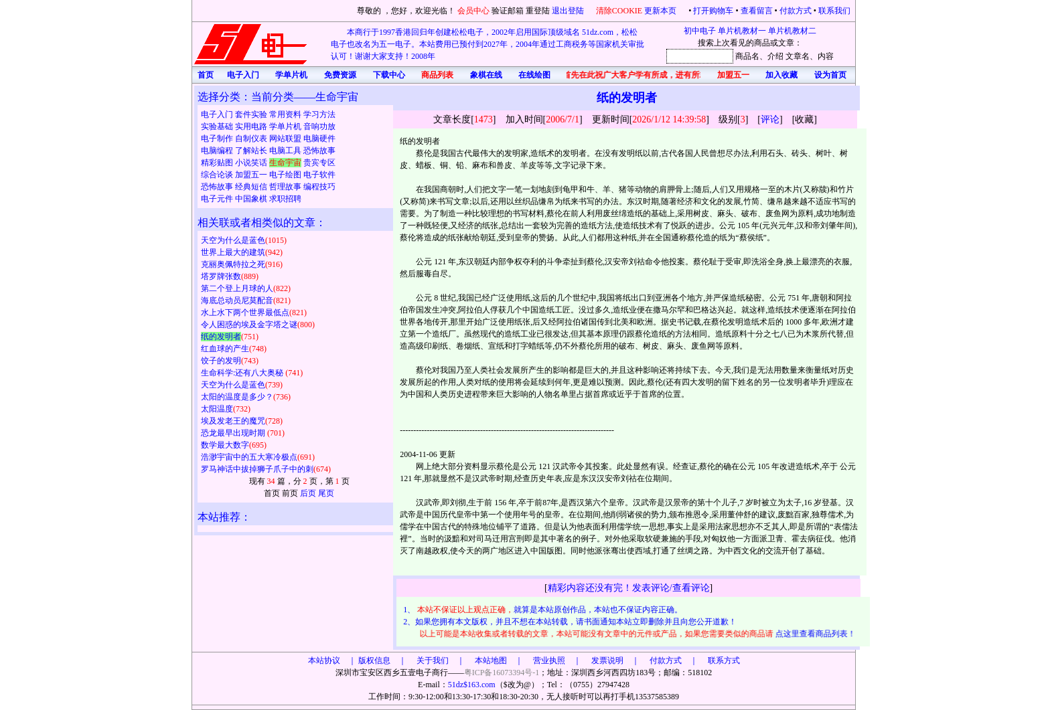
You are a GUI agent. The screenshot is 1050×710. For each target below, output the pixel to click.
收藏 (804, 119)
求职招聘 (285, 198)
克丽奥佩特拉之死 (233, 264)
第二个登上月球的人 (237, 288)
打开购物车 (713, 10)
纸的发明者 (221, 336)
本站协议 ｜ (332, 660)
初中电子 (700, 30)
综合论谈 (218, 174)
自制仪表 (252, 138)
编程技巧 (319, 186)
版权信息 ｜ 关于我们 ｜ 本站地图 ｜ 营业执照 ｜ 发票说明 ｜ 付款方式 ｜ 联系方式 (549, 660)
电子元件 (218, 198)
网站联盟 (286, 138)
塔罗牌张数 (221, 276)
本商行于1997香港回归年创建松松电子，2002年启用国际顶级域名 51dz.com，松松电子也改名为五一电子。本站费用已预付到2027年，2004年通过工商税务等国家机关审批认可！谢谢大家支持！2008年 (487, 44)
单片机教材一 (742, 30)
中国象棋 (252, 198)
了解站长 (252, 150)
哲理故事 (286, 186)
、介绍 (771, 56)
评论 (770, 119)
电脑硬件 (319, 138)
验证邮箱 (508, 10)
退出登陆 (569, 10)
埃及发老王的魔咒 (233, 421)
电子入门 (218, 114)
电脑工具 (286, 150)
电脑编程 (218, 150)
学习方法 (319, 114)
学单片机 (286, 126)
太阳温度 (217, 409)
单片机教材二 (792, 30)
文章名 (797, 56)
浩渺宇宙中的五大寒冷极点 (249, 457)
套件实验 (252, 114)
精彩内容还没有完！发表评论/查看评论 (629, 588)
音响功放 (319, 126)
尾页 (326, 493)
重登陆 (538, 10)
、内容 (822, 56)
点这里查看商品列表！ (816, 633)
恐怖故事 (319, 150)
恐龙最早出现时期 (234, 433)
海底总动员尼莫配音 (237, 300)
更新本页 (661, 10)
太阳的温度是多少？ (237, 397)
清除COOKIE (619, 10)
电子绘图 (286, 174)
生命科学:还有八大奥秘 (243, 372)
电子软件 (319, 174)
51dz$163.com (472, 684)
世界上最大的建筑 (233, 252)
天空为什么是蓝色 (233, 240)
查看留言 (757, 10)
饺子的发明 (221, 360)
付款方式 (795, 10)
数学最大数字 (225, 445)
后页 (308, 493)
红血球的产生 (225, 348)
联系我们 (834, 10)
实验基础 (218, 126)
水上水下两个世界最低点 (245, 312)
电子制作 (218, 138)
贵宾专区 (318, 162)
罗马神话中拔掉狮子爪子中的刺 (257, 469)
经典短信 (252, 186)
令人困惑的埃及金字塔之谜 (249, 324)
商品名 (747, 56)
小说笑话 (252, 162)
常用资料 (286, 114)
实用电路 (252, 126)
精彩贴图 (218, 162)
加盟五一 (252, 174)
